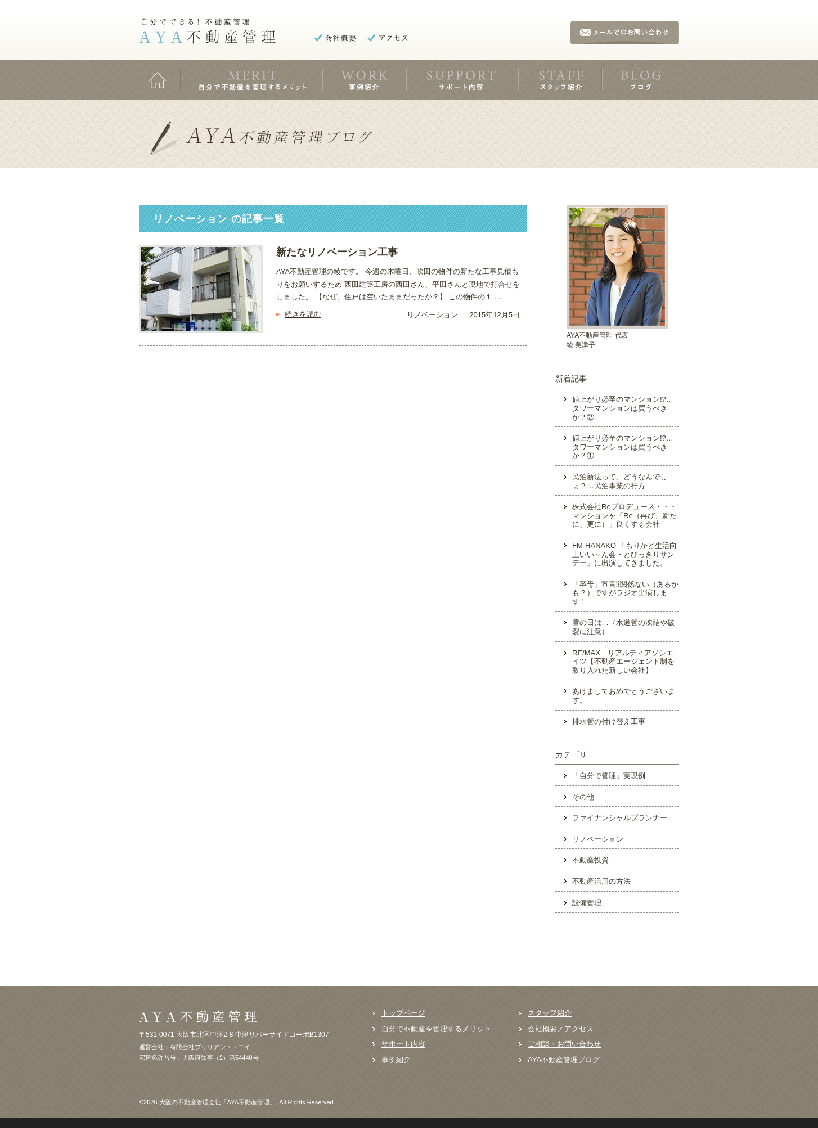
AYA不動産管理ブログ (564, 1059)
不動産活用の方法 (601, 881)
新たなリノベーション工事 (337, 252)
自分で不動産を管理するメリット (436, 1028)
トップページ (403, 1013)
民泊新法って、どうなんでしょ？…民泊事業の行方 (619, 481)
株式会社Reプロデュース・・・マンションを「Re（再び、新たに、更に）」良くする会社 (624, 515)
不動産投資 (590, 860)
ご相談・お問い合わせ (564, 1044)
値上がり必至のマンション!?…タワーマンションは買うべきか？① (622, 447)
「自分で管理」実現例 (608, 775)
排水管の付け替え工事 (608, 721)
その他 (583, 797)
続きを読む (303, 314)
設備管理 (586, 902)
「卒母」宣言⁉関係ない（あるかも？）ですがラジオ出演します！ (625, 593)
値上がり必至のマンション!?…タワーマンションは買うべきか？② (622, 408)
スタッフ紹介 (550, 1013)
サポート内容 (403, 1044)
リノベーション (597, 839)
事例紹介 (396, 1059)
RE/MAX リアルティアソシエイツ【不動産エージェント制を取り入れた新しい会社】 (623, 662)
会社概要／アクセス (561, 1028)
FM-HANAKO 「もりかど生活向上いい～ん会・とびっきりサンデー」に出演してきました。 (624, 554)
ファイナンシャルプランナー (619, 818)
